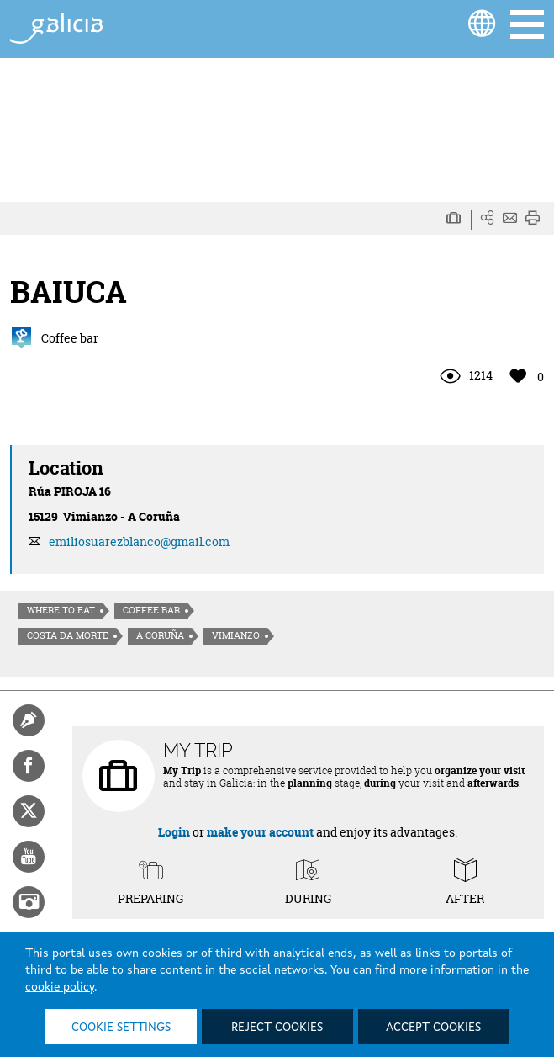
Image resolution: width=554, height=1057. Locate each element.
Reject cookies (277, 1027)
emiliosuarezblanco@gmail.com (139, 542)
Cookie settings (121, 1027)
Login (174, 832)
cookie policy (59, 987)
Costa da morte (67, 635)
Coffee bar (151, 610)
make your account (260, 832)
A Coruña (160, 635)
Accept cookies (433, 1027)
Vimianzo (236, 635)
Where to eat (61, 610)
